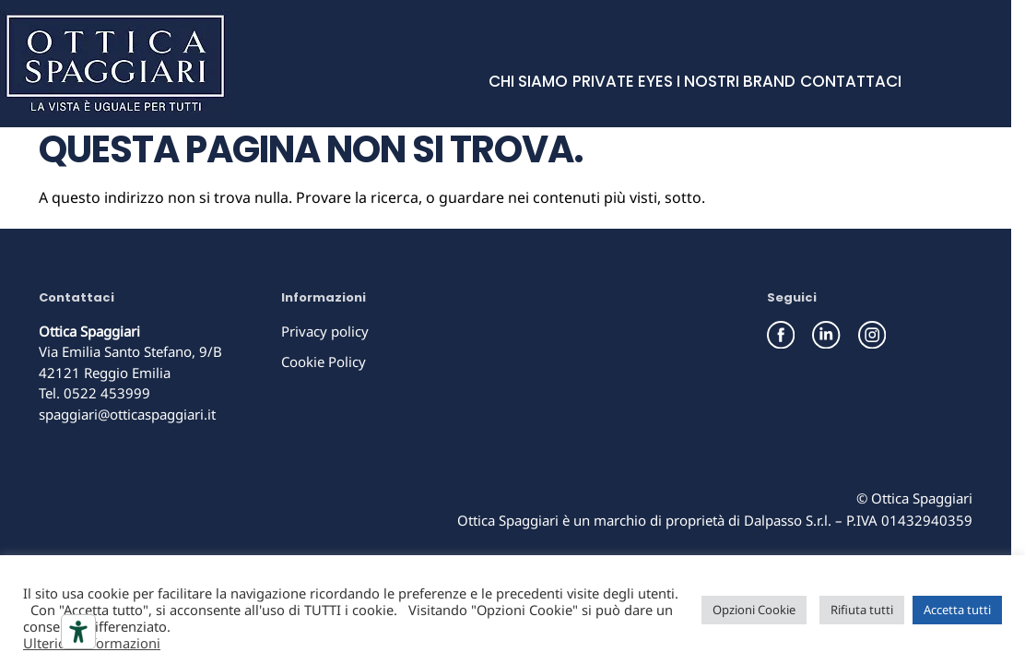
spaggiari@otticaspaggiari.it (127, 414)
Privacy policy (325, 331)
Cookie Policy (323, 361)
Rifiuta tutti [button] (862, 609)
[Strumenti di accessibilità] (78, 631)
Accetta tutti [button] (957, 609)
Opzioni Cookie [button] (754, 609)
